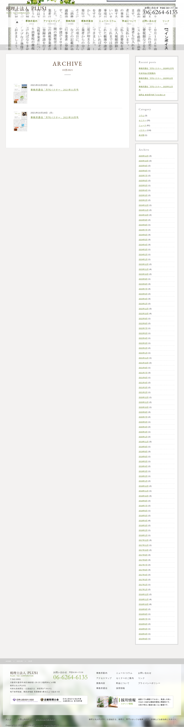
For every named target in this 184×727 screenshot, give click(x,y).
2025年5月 (143, 185)
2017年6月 (143, 570)
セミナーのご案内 (125, 678)
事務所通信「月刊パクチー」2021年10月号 (55, 117)
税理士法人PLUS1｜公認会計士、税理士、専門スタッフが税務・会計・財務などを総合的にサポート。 (133, 719)
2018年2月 (143, 530)
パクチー (142, 130)
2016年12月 (144, 594)
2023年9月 (143, 279)
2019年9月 (143, 447)
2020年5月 (143, 422)
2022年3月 (143, 343)
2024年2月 (143, 254)
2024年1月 (143, 259)
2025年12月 (144, 156)
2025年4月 (143, 190)
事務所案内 (31, 22)
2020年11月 (144, 402)
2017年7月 (143, 565)
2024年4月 (143, 245)
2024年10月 (144, 215)
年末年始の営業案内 (147, 73)
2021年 (20, 47)
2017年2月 (143, 585)
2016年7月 (143, 619)
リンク (165, 22)
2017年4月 (143, 575)
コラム (141, 115)
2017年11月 (144, 545)
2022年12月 (144, 309)
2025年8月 (143, 171)
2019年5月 (143, 461)
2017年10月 (144, 550)
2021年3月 (143, 387)
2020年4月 (143, 427)
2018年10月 (144, 496)
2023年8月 (143, 284)
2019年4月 (143, 466)
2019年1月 (143, 481)
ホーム (9, 719)
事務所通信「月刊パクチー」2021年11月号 (55, 90)
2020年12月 (144, 397)
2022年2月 (143, 348)
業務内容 (70, 22)
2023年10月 (144, 274)
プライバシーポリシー (149, 683)
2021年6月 (143, 378)
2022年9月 (143, 319)
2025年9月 (143, 166)
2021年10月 (144, 363)
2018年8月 (143, 501)
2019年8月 (143, 451)
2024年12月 (144, 205)
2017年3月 (143, 580)
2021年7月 (143, 373)
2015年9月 (143, 639)
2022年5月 (143, 333)
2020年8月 (143, 412)
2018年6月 (143, 511)
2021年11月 (144, 358)
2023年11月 (144, 269)
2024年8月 (143, 225)
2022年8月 (143, 323)
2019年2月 (143, 476)
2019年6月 (143, 456)
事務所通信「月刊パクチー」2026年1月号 (156, 68)
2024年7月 (143, 230)
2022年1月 (143, 353)
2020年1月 (143, 437)
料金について (129, 22)
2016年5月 (143, 629)
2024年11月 (144, 210)
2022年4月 (143, 338)
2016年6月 (143, 624)
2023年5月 (143, 294)
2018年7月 (143, 506)
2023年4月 (143, 299)
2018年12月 (144, 486)
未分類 (141, 135)
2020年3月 (143, 432)
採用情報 (120, 688)
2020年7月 (143, 417)
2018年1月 (143, 535)
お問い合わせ (149, 22)
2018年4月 (143, 521)
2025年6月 (143, 181)
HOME (8, 47)
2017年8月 (143, 560)
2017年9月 (143, 555)
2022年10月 (144, 313)
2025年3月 (143, 195)
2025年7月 (143, 176)
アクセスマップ (51, 22)
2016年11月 (144, 599)
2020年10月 (144, 407)
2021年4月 (143, 383)
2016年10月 (144, 604)
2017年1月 (143, 589)
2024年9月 (143, 220)
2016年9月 (143, 609)
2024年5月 (143, 240)
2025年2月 (143, 200)
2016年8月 (143, 614)
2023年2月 (143, 304)
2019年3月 (143, 471)
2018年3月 (143, 525)
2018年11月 (144, 491)
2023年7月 (143, 289)
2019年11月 (144, 442)
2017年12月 (144, 540)
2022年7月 (143, 328)
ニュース (142, 125)
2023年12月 (144, 264)
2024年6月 (143, 235)
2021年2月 (143, 392)
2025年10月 (144, 161)
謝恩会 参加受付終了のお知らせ (152, 95)
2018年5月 (143, 516)
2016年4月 (143, 634)
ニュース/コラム (107, 22)
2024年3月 (143, 249)
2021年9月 (143, 368)
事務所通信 (87, 22)
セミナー (142, 120)
